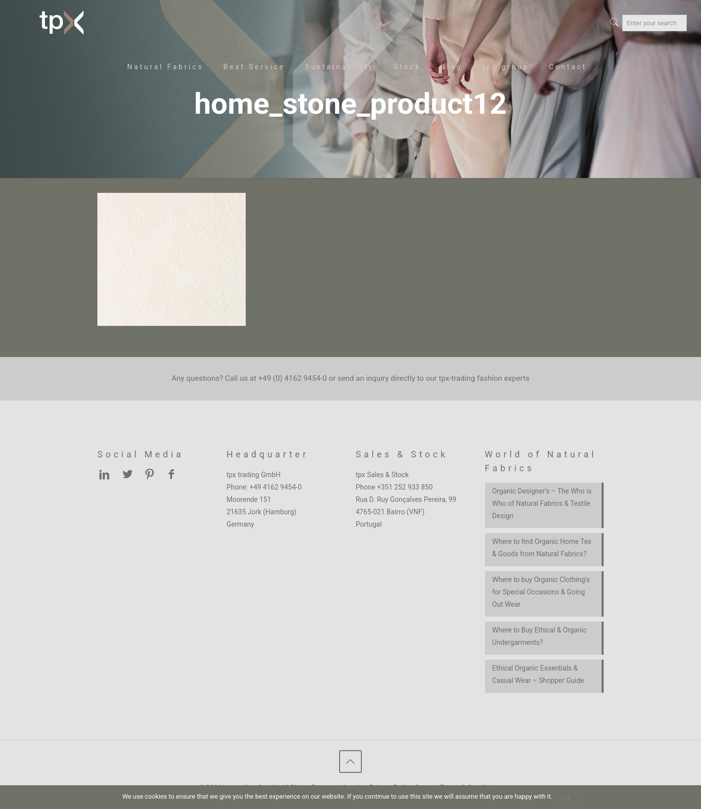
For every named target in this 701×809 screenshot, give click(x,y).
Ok (567, 797)
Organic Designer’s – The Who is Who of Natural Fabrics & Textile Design (542, 503)
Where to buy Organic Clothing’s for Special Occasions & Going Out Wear (541, 592)
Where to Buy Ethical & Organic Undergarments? (539, 636)
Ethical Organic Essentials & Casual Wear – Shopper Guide (538, 674)
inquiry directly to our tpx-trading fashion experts (447, 378)
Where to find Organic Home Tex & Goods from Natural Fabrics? (541, 548)
